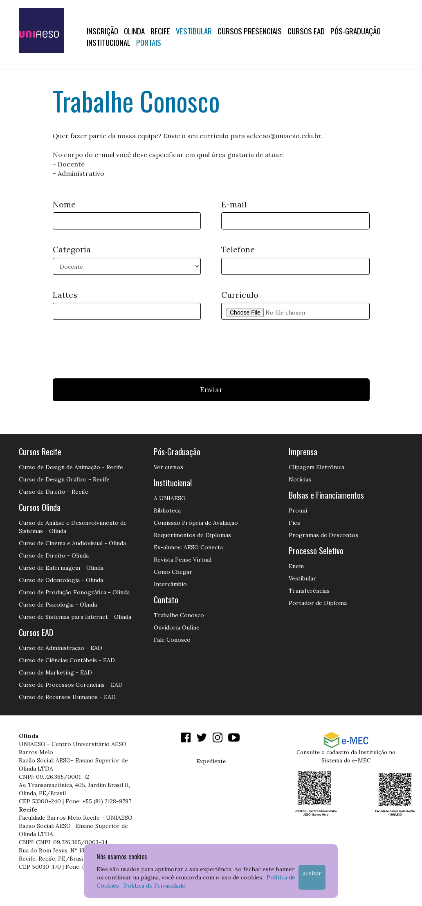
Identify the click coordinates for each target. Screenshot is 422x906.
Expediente (211, 761)
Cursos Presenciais (250, 30)
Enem (296, 566)
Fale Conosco (172, 639)
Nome (64, 204)
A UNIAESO (170, 498)
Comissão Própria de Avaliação (196, 522)
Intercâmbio (170, 584)
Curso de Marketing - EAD (55, 672)
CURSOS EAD (306, 30)
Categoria (72, 249)
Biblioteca (167, 510)
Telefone (238, 249)
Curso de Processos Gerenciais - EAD (71, 684)
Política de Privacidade (154, 885)
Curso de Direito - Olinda (54, 555)
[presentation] (115, 346)
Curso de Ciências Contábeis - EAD (67, 660)
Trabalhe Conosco (179, 615)
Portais (148, 42)
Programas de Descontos (323, 535)
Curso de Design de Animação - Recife (71, 467)
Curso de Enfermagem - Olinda (61, 567)
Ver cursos (168, 467)
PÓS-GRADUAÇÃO (355, 30)
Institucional (108, 42)
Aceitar (312, 873)
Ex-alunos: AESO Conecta (188, 547)
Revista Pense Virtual (182, 559)
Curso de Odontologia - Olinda (61, 580)
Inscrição (102, 30)
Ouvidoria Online (177, 627)
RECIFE (160, 30)
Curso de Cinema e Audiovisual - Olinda (72, 543)
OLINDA (134, 30)
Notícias (300, 479)
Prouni (298, 510)
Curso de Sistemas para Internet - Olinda (75, 616)
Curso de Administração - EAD (60, 648)
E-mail (234, 204)
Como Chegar (173, 572)
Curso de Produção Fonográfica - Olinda (74, 592)
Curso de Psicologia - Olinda (58, 604)
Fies (294, 522)
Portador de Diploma (318, 603)
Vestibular (194, 30)
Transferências (309, 590)
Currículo (239, 295)
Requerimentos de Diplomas (192, 535)
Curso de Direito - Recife (53, 491)
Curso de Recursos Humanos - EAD (67, 697)
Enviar (211, 389)
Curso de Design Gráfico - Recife (64, 479)
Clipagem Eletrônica (316, 467)
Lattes (65, 295)
